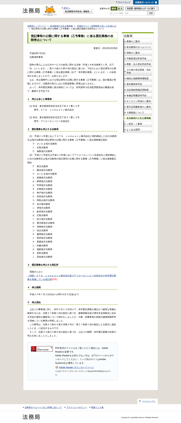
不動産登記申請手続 (136, 58)
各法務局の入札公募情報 (61, 26)
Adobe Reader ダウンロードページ (76, 367)
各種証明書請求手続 (136, 95)
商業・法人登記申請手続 (138, 64)
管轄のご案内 (133, 53)
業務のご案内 (133, 41)
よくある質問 (133, 129)
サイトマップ (124, 2)
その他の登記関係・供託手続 (138, 71)
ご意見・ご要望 (134, 124)
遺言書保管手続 (134, 84)
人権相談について (135, 112)
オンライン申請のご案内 (138, 101)
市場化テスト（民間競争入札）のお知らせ (96, 26)
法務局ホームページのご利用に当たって (43, 407)
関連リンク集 (97, 407)
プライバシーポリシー (76, 407)
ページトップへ (149, 401)
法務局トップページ (36, 26)
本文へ (67, 8)
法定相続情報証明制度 (137, 90)
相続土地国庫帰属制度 (137, 78)
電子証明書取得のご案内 (138, 107)
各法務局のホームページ (138, 47)
